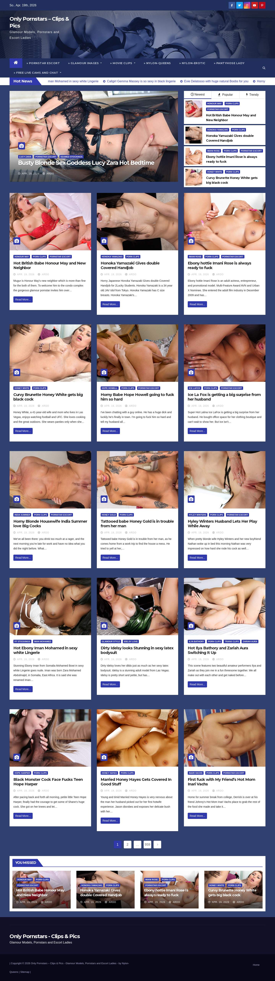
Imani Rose (213, 151)
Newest (198, 94)
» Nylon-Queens (157, 63)
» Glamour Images (85, 63)
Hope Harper (22, 773)
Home (256, 964)
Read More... (23, 299)
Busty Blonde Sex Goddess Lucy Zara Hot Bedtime (86, 162)
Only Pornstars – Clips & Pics (47, 963)
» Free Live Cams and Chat (37, 72)
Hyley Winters (197, 515)
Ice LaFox (194, 388)
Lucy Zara (25, 157)
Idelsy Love (131, 641)
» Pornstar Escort (43, 63)
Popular (225, 94)
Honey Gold (109, 515)
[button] (264, 67)
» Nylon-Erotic (192, 63)
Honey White (214, 172)
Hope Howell (109, 388)
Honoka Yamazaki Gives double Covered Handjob (130, 265)
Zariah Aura (250, 641)
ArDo (48, 173)
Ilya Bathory (196, 641)
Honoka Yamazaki (217, 130)
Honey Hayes (109, 773)
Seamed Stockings (71, 157)
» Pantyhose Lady (229, 63)
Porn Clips (232, 103)
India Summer (22, 515)
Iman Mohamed (42, 641)
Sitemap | (25, 971)
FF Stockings (22, 641)
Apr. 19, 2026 (30, 173)
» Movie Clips (122, 63)
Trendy (252, 94)
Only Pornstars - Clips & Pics (45, 936)
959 (147, 844)
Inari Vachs (195, 773)
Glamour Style (111, 641)
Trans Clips (232, 641)
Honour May (214, 103)
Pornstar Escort (45, 157)
